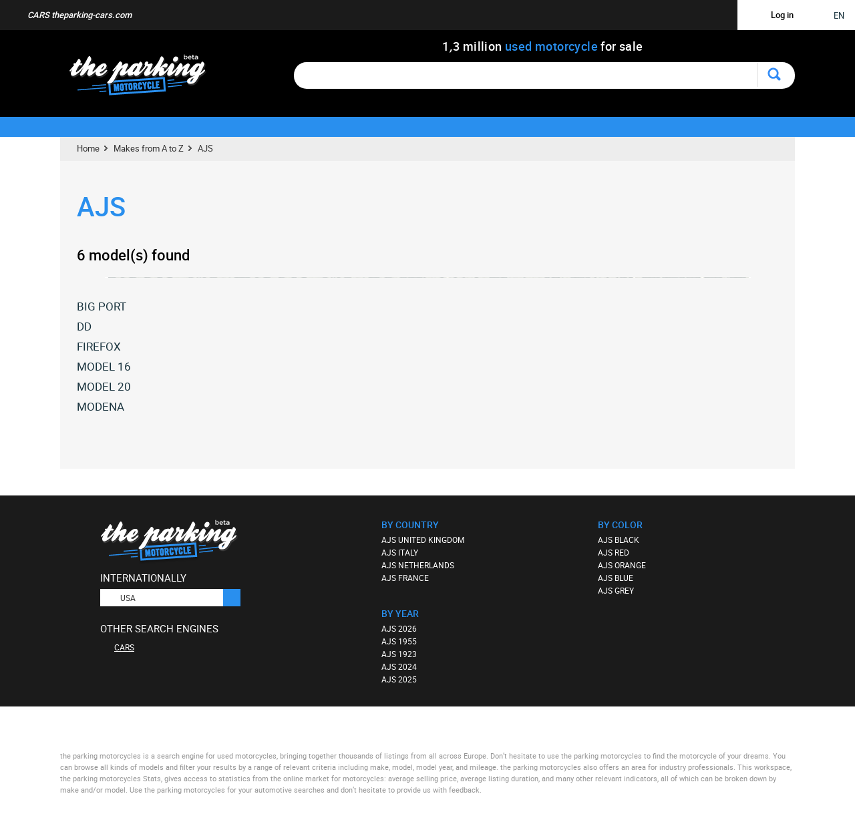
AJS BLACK (618, 539)
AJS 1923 (399, 653)
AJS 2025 (399, 679)
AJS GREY (616, 590)
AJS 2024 (399, 666)
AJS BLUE (615, 577)
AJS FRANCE (405, 577)
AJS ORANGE (622, 565)
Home (88, 148)
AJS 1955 (399, 641)
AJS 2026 (399, 628)
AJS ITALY (399, 552)
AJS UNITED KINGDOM (422, 539)
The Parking (144, 78)
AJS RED (613, 552)
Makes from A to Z (149, 148)
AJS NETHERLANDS (417, 565)
